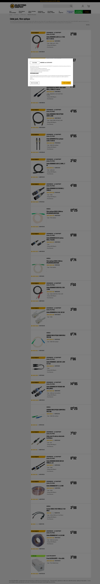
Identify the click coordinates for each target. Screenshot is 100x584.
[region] (50, 72)
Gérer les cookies (34, 82)
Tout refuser (34, 62)
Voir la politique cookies (34, 73)
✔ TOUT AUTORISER (66, 82)
